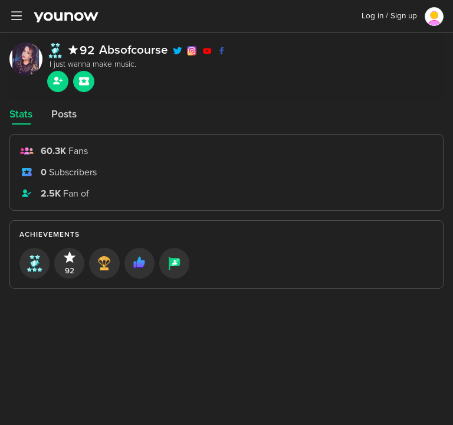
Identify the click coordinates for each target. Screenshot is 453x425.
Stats (20, 114)
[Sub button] (83, 81)
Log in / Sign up (389, 16)
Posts (64, 114)
